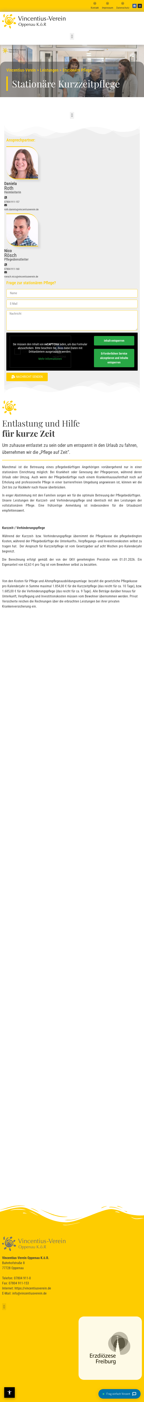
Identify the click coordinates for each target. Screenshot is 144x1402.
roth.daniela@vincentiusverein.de (21, 209)
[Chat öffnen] (119, 1394)
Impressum (107, 7)
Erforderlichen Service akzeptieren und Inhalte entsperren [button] (114, 358)
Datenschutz (122, 7)
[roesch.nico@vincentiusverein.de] (5, 272)
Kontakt (95, 7)
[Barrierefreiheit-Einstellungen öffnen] (9, 1392)
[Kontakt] (95, 3)
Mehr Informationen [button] (50, 358)
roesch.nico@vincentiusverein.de (21, 276)
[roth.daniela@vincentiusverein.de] (5, 205)
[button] (72, 36)
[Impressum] (107, 3)
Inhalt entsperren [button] (114, 340)
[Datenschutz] (122, 3)
